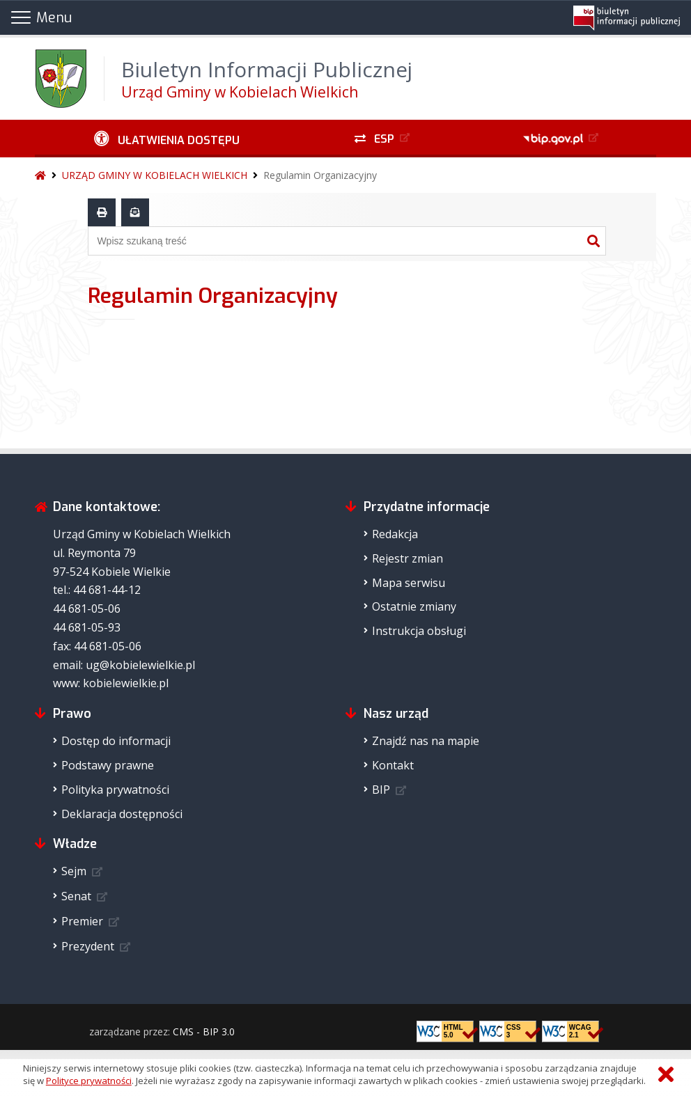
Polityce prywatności (89, 1080)
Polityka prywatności (115, 789)
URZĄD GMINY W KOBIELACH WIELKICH (154, 175)
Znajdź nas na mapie (425, 740)
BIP (381, 789)
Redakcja (395, 534)
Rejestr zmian (407, 558)
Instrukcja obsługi (419, 630)
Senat (76, 896)
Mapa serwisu (408, 582)
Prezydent (87, 946)
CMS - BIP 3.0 (204, 1031)
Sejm (73, 871)
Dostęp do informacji (116, 740)
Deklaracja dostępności (122, 814)
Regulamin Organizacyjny (320, 175)
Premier (82, 921)
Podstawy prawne (107, 765)
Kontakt (393, 765)
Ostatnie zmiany (414, 606)
